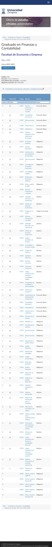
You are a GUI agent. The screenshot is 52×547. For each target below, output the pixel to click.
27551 (21, 271)
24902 (21, 484)
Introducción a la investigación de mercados (29, 154)
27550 (21, 266)
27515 (21, 132)
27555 (21, 282)
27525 (21, 164)
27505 (21, 106)
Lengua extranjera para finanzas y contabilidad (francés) (29, 441)
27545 (21, 238)
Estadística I (28, 129)
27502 (21, 307)
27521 (21, 351)
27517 (21, 147)
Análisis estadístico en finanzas (29, 240)
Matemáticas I (29, 307)
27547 (21, 250)
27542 (21, 423)
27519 (21, 159)
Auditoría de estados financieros (28, 380)
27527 (21, 177)
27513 (21, 335)
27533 (21, 196)
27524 (21, 367)
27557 (21, 468)
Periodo (11, 99)
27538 (21, 406)
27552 (21, 437)
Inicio (4, 37)
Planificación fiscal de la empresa (28, 179)
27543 (21, 432)
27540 (21, 414)
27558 (21, 459)
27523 (21, 362)
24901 (21, 479)
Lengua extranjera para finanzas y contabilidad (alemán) (29, 452)
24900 (21, 473)
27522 (21, 357)
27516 (21, 141)
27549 (21, 261)
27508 (21, 125)
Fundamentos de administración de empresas (30, 297)
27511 (21, 325)
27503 (21, 311)
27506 (21, 115)
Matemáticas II (29, 125)
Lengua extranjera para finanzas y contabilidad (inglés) (29, 275)
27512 (21, 330)
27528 (21, 184)
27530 (21, 378)
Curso (4, 99)
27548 (21, 256)
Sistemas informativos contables (29, 191)
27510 (21, 321)
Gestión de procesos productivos (28, 205)
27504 (21, 316)
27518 (21, 152)
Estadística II (29, 321)
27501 (21, 302)
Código (22, 99)
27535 (21, 385)
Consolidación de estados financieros (29, 166)
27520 (21, 346)
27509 (21, 129)
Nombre (27, 99)
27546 (21, 245)
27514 (21, 341)
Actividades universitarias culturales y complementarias (23, 89)
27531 (21, 211)
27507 (21, 120)
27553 (21, 448)
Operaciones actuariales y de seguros (29, 408)
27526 (21, 172)
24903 (21, 489)
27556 (21, 290)
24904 (21, 495)
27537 (21, 397)
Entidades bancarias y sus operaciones (29, 198)
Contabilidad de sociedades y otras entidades (29, 284)
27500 (21, 295)
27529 (21, 372)
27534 (21, 204)
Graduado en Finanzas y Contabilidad (19, 37)
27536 (21, 392)
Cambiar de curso (8, 68)
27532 (21, 189)
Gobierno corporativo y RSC (29, 387)
